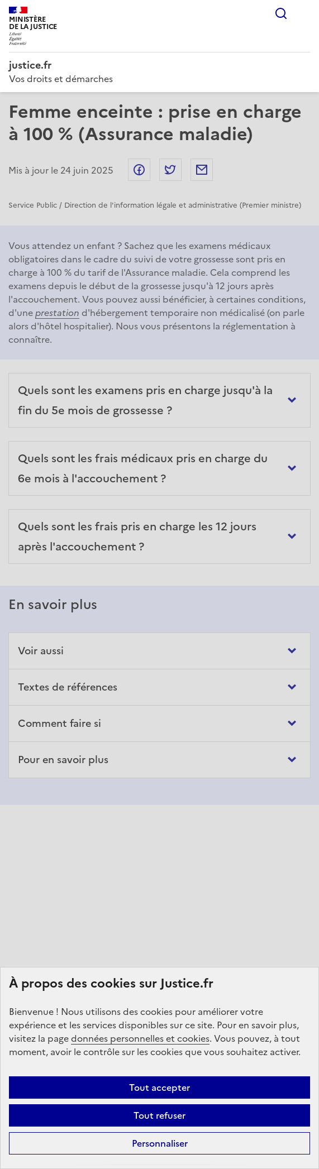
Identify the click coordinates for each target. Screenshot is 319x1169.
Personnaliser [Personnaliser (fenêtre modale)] (160, 1143)
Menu (303, 13)
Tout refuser (159, 1115)
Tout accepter (159, 1087)
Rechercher (281, 13)
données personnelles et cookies (140, 1038)
